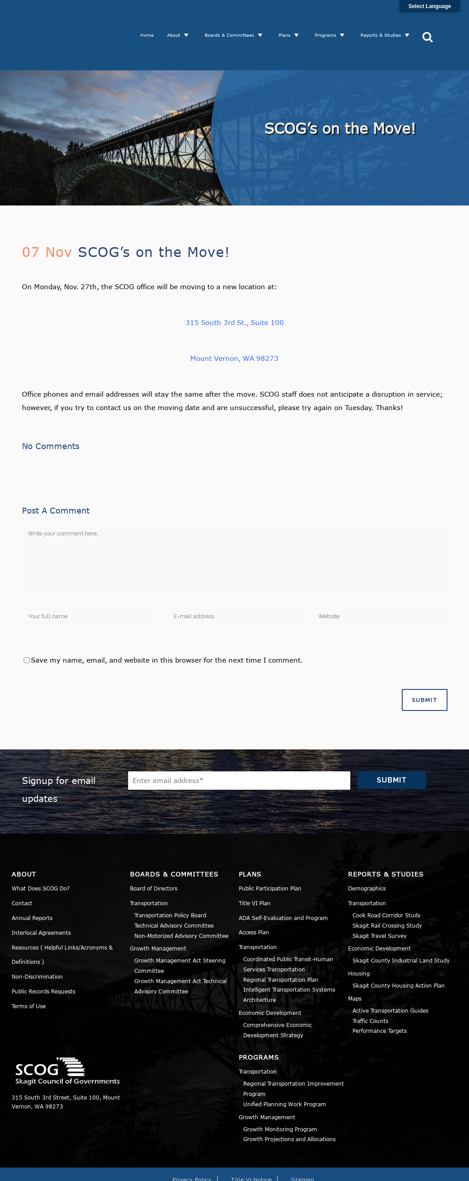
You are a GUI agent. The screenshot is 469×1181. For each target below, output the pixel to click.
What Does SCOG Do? (41, 854)
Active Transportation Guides (390, 976)
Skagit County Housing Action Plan (399, 951)
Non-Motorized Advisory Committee (181, 901)
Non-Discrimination (37, 942)
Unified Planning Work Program (284, 1069)
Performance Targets (380, 996)
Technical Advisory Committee (174, 891)
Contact (22, 868)
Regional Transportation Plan (280, 945)
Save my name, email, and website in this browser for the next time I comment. (167, 625)
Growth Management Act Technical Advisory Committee (180, 951)
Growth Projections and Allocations (289, 1105)
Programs (328, 18)
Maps (354, 964)
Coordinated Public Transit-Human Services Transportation (288, 929)
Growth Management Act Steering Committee (179, 931)
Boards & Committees (232, 18)
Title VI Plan (255, 868)
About (176, 18)
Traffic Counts (370, 986)
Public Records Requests (43, 957)
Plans (287, 18)
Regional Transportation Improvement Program (293, 1054)
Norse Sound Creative (364, 1169)
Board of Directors (153, 854)
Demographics (367, 854)
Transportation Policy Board (170, 880)
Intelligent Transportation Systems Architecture (289, 960)
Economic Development (270, 978)
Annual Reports (32, 883)
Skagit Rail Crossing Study (387, 891)
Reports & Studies (384, 18)
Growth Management (158, 914)
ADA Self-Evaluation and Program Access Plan (283, 890)
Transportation (149, 868)
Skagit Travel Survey (380, 901)
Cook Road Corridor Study (387, 880)
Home (150, 18)
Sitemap (302, 1145)
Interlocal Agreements (41, 898)
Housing (359, 939)
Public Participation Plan (270, 854)
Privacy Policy (192, 1145)
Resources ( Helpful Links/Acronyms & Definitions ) (62, 920)
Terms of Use (29, 971)
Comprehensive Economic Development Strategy (277, 995)
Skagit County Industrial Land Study (401, 926)
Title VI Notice (251, 1145)
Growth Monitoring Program (280, 1094)
